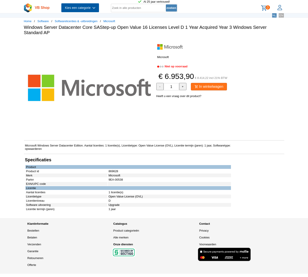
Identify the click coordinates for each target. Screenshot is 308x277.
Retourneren (35, 258)
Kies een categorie (80, 8)
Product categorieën (126, 230)
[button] (150, 43)
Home (28, 21)
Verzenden (34, 244)
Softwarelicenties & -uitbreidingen (76, 21)
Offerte (31, 265)
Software (43, 21)
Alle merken (121, 237)
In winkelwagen (209, 86)
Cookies (204, 237)
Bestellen (33, 230)
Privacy (204, 230)
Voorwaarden (207, 244)
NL (274, 15)
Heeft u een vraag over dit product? (178, 96)
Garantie (33, 251)
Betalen (32, 237)
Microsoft (109, 21)
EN (281, 15)
